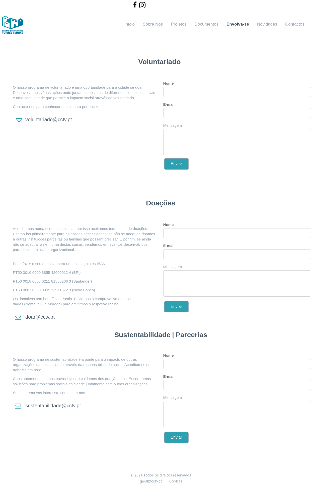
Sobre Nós (153, 24)
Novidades (267, 24)
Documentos (206, 24)
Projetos (178, 24)
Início (129, 24)
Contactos (294, 24)
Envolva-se (237, 24)
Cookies (175, 481)
